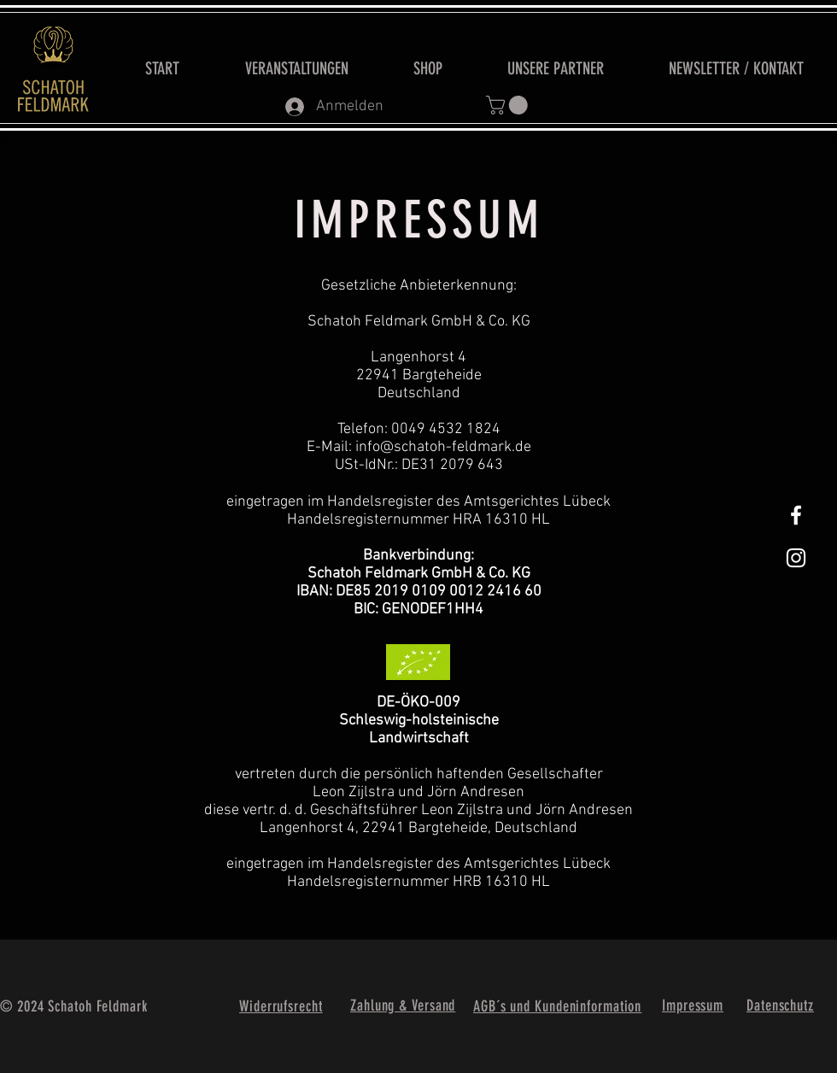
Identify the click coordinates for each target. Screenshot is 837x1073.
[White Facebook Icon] (796, 515)
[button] (509, 105)
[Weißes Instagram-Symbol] (796, 558)
